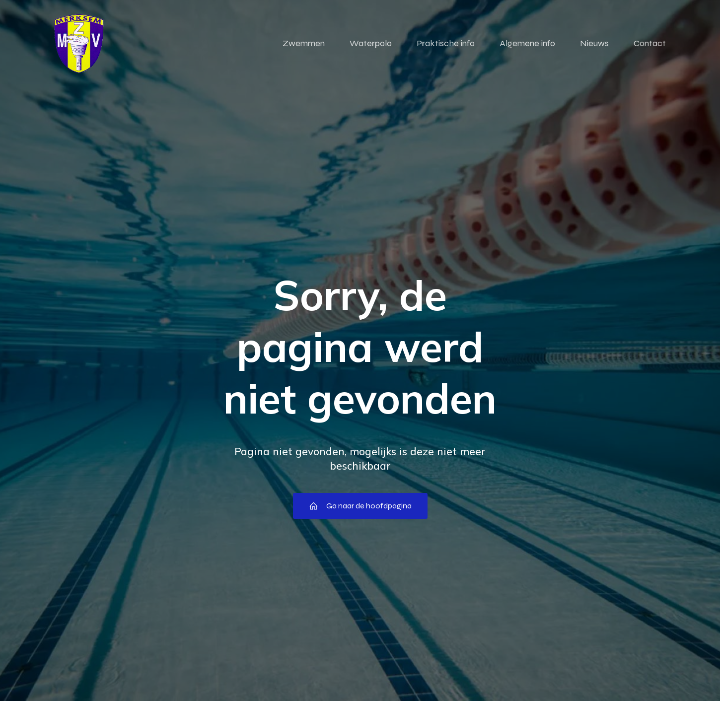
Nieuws (594, 44)
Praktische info (446, 44)
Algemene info (527, 44)
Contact (650, 44)
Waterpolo (371, 44)
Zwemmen (304, 44)
